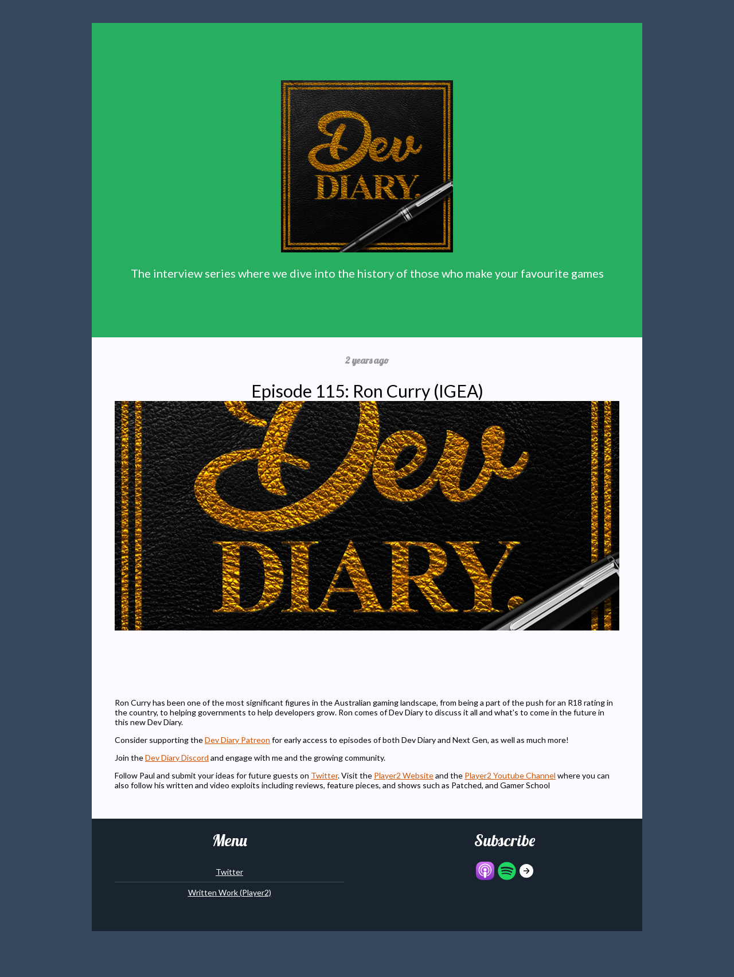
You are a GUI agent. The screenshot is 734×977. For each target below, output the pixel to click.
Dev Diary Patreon (237, 740)
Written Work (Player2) (229, 892)
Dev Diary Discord (177, 757)
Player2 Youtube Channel (510, 775)
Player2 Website (404, 775)
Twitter (324, 775)
